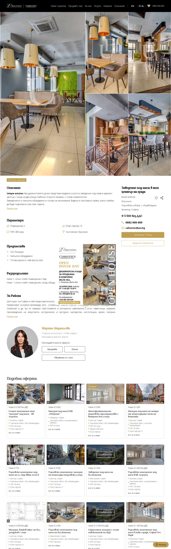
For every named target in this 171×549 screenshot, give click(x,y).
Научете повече (69, 302)
